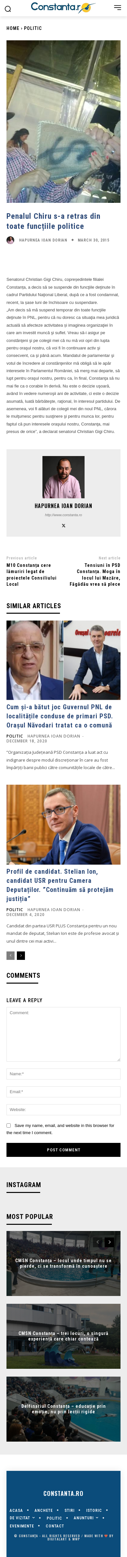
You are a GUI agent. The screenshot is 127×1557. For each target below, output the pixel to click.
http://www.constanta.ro (63, 515)
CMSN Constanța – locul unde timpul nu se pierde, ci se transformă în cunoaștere (63, 1263)
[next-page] (21, 955)
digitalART (57, 1539)
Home (12, 28)
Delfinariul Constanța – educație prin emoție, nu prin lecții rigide (63, 1409)
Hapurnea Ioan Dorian (43, 240)
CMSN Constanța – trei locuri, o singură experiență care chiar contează (63, 1336)
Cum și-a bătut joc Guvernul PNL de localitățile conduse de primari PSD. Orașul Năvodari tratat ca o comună (59, 716)
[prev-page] (10, 955)
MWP (76, 1539)
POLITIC (33, 28)
